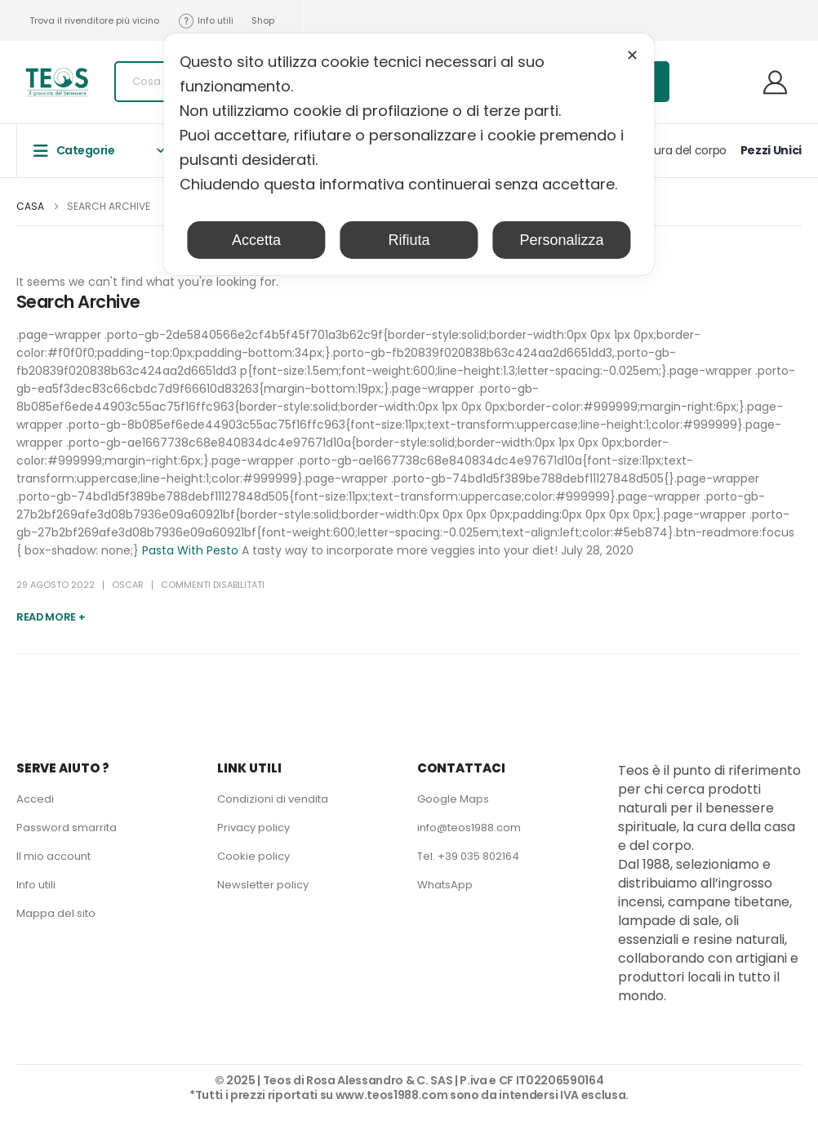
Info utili (205, 21)
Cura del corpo (686, 150)
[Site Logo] (57, 82)
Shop (262, 20)
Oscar (128, 584)
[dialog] (408, 154)
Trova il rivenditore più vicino (94, 20)
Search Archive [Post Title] (78, 302)
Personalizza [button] (562, 240)
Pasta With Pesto (190, 550)
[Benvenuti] (781, 82)
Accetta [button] (256, 240)
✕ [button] (632, 55)
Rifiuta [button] (408, 240)
